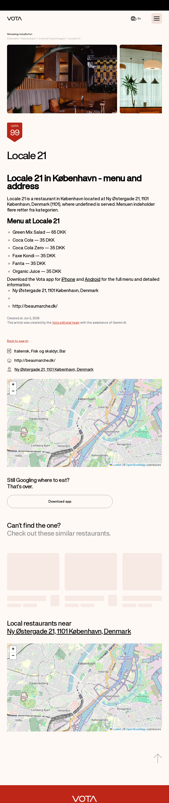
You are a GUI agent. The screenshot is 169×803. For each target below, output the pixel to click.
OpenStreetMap (135, 465)
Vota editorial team (65, 322)
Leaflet (115, 465)
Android (92, 279)
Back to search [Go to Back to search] (17, 341)
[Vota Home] (14, 18)
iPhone (68, 279)
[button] (13, 385)
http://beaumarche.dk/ (34, 360)
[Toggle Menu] (156, 18)
